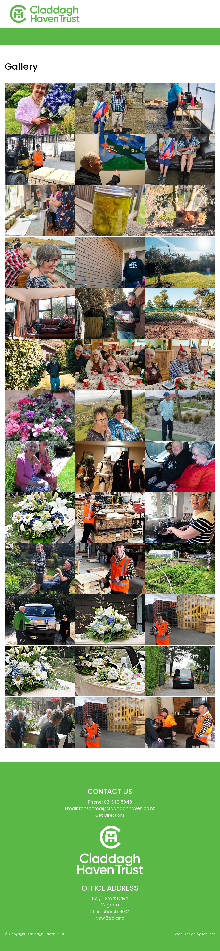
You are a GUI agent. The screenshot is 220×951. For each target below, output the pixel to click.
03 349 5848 (118, 802)
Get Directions (110, 815)
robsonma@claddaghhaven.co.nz (117, 808)
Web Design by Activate (195, 933)
